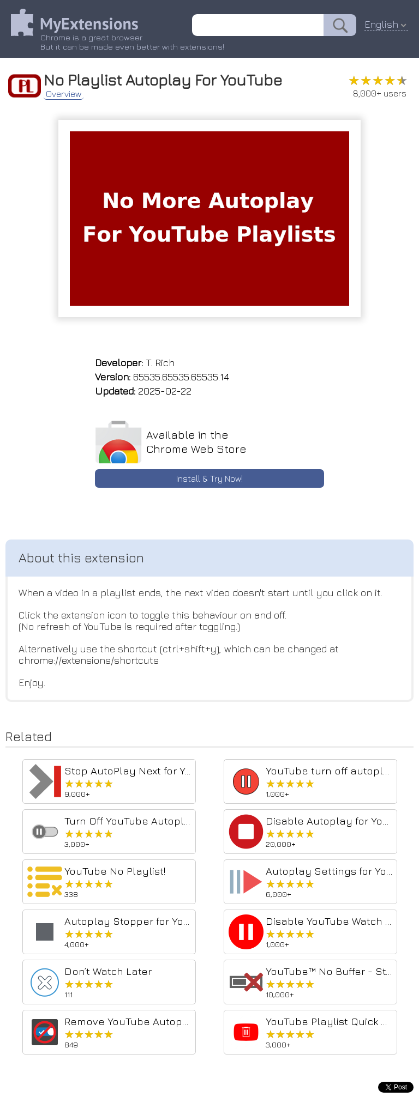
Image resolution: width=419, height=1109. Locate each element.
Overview (63, 94)
